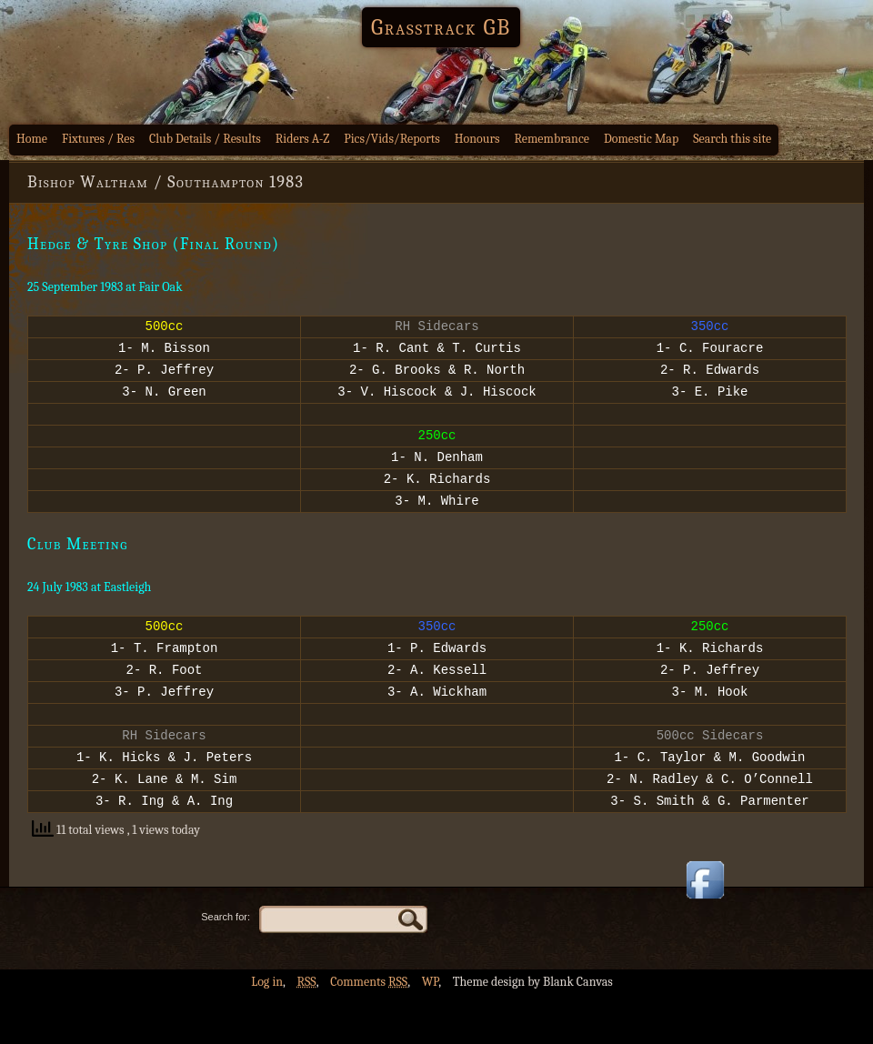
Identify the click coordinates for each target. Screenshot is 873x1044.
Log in (267, 1031)
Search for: (225, 965)
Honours (477, 138)
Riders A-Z (303, 138)
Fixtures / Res (98, 138)
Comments (368, 1031)
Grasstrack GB (441, 27)
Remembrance (551, 138)
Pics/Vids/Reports (392, 138)
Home (31, 138)
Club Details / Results (205, 138)
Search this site (732, 138)
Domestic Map (641, 138)
